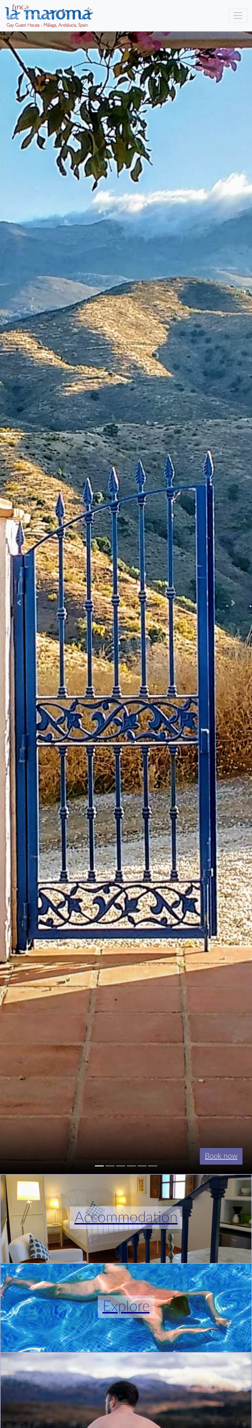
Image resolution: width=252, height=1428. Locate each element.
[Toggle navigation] (238, 16)
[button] (19, 602)
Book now (221, 1156)
